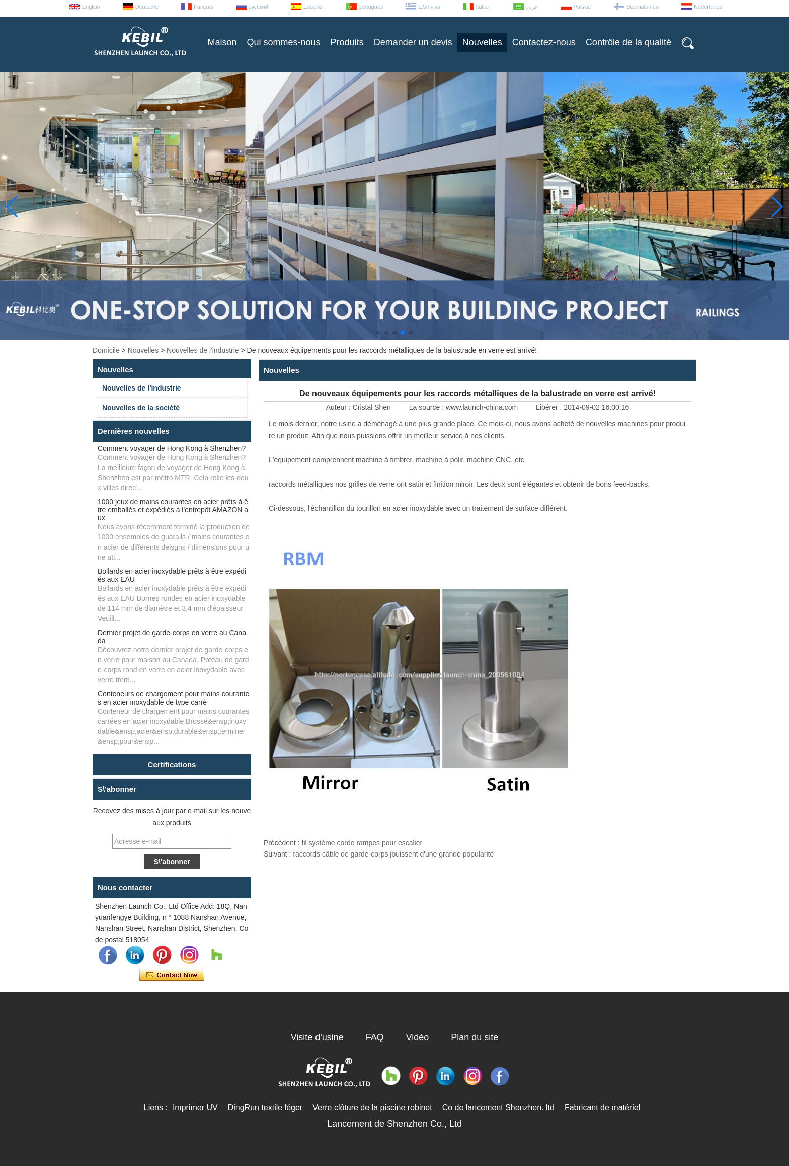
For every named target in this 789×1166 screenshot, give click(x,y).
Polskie (582, 7)
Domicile (106, 350)
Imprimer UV (195, 1107)
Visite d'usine (317, 1037)
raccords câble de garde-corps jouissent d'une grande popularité (393, 854)
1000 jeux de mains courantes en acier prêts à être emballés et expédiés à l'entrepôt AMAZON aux (173, 510)
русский (258, 7)
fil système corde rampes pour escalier (362, 843)
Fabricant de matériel (602, 1107)
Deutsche (147, 7)
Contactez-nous (544, 42)
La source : (427, 407)
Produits (347, 42)
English (91, 7)
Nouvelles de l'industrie (203, 350)
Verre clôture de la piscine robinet (372, 1107)
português (371, 7)
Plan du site (474, 1037)
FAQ (375, 1037)
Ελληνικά (429, 7)
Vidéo (417, 1037)
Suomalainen (642, 7)
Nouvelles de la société (141, 408)
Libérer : (550, 407)
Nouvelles (482, 42)
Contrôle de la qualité (628, 42)
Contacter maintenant (171, 975)
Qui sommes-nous (284, 42)
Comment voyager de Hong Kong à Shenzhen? (172, 448)
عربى (532, 7)
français (203, 7)
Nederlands (708, 7)
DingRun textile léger (265, 1107)
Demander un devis (413, 42)
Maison (222, 42)
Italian (483, 7)
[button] (378, 333)
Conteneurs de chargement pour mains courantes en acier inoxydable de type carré (173, 698)
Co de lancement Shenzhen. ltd (498, 1107)
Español (313, 7)
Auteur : (339, 407)
